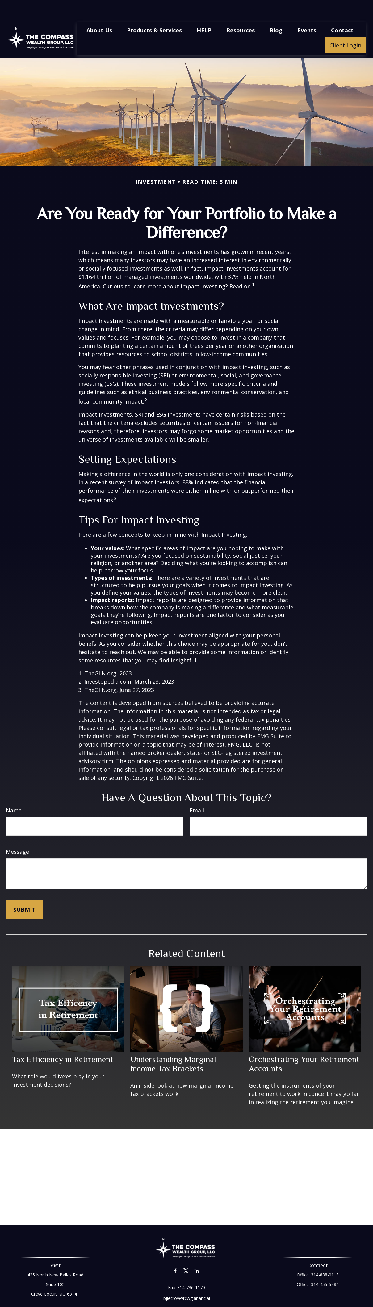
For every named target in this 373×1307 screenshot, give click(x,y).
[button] (99, 11)
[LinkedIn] (197, 1252)
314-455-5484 (325, 1266)
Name (14, 792)
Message (17, 833)
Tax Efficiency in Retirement (62, 1040)
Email (197, 792)
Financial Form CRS (191, 1290)
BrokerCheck (250, 1302)
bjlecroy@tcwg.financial (186, 1280)
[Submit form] (24, 891)
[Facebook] (175, 1252)
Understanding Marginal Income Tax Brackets (173, 1045)
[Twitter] (186, 1252)
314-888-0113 (325, 1256)
